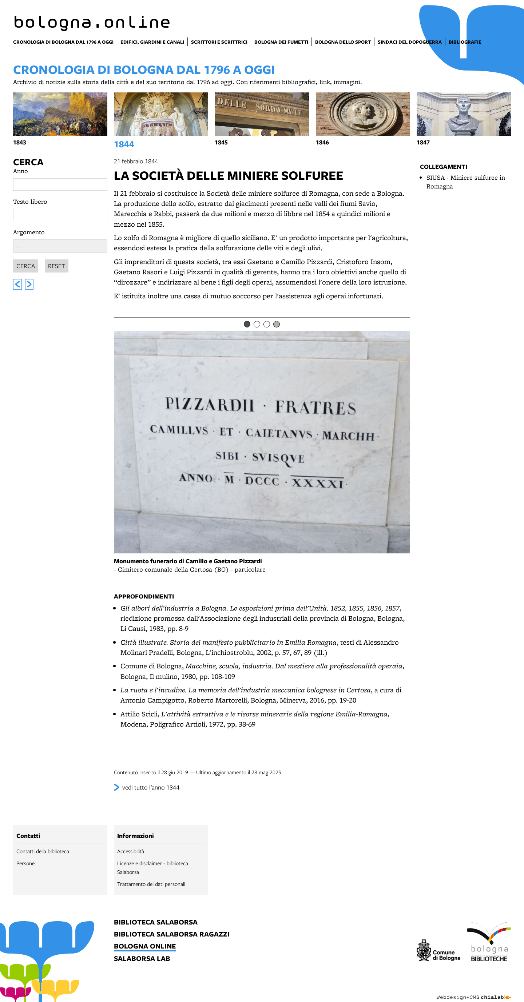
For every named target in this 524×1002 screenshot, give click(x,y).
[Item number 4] (276, 324)
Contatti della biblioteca (42, 851)
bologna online (145, 946)
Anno (20, 171)
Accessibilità (130, 851)
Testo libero (30, 201)
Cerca (28, 162)
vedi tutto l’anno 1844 (150, 787)
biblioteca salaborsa (156, 922)
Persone (25, 863)
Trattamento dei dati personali (151, 883)
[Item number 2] (257, 324)
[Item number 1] (247, 324)
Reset (56, 265)
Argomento (29, 232)
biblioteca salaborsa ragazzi (172, 934)
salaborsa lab (142, 959)
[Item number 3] (266, 324)
